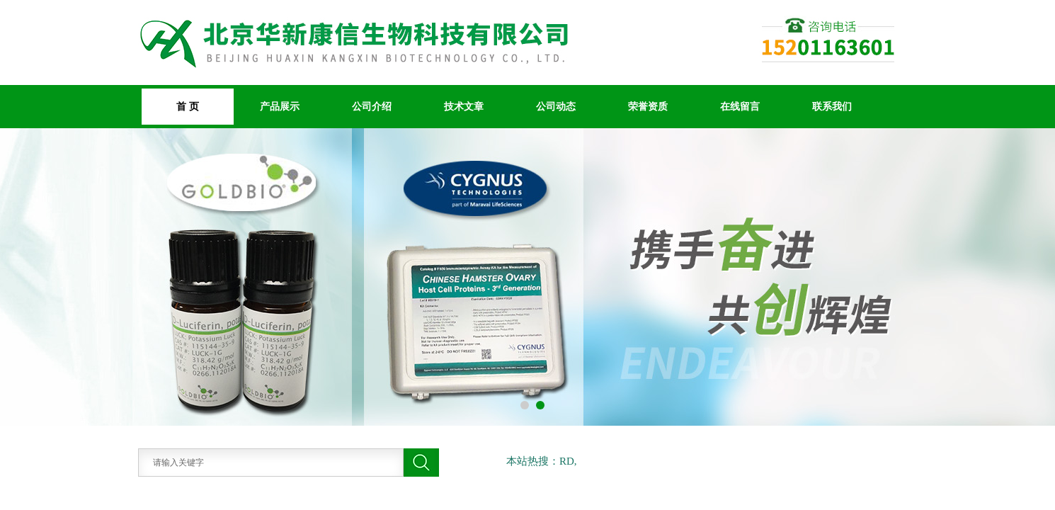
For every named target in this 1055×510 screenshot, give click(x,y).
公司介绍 (372, 106)
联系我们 (832, 106)
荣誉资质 (648, 106)
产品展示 (280, 106)
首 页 (187, 106)
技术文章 (464, 106)
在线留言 (740, 106)
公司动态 (556, 106)
